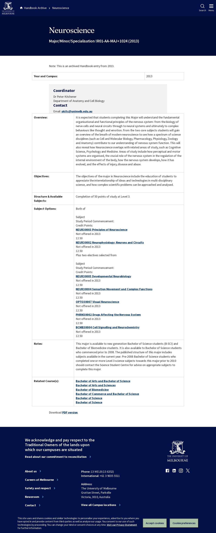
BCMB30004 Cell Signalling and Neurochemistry (107, 327)
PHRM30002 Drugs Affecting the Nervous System (108, 315)
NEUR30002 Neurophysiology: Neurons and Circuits (110, 242)
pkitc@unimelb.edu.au (77, 111)
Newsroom (32, 497)
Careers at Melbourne (39, 480)
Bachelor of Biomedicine (92, 390)
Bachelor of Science (89, 398)
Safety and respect (38, 488)
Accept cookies (155, 523)
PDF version (70, 412)
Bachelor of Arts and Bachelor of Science (103, 381)
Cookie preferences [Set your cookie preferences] (184, 523)
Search (202, 8)
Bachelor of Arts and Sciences (95, 385)
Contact (30, 505)
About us (31, 471)
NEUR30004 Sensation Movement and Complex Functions (114, 289)
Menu (211, 8)
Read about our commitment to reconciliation (56, 457)
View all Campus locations (98, 505)
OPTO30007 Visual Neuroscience (97, 302)
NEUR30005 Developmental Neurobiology (103, 276)
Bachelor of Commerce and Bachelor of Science (107, 394)
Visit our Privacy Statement (122, 524)
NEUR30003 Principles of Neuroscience (101, 230)
